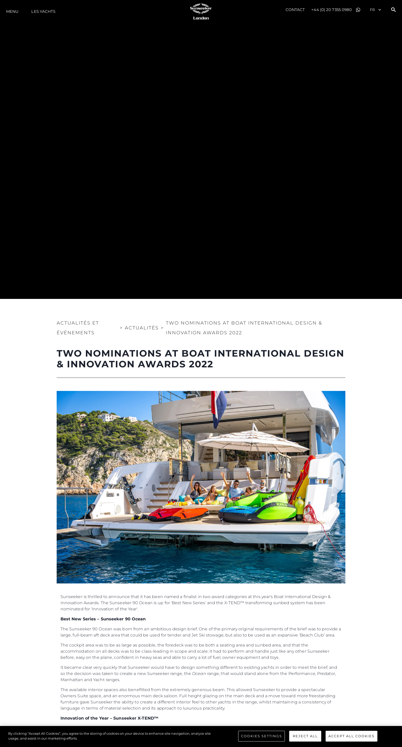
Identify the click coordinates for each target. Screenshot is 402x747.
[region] (201, 736)
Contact (295, 9)
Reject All (305, 736)
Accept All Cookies (351, 736)
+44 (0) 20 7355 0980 (331, 9)
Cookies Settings (261, 736)
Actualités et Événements (78, 328)
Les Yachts (43, 11)
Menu (12, 11)
